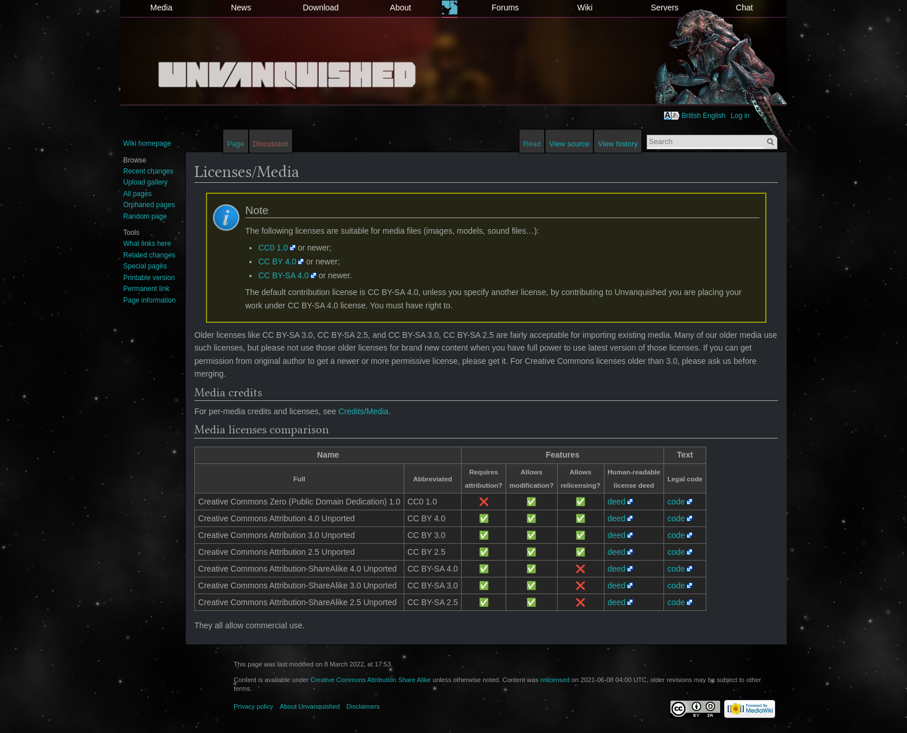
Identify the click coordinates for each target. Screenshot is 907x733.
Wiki (584, 7)
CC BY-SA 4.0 (283, 275)
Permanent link (146, 289)
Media (161, 7)
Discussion (271, 143)
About (400, 7)
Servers (665, 7)
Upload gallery (145, 182)
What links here (147, 244)
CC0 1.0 (272, 247)
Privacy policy (253, 706)
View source (569, 143)
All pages (137, 194)
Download (320, 7)
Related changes (149, 255)
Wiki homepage (147, 143)
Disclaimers (363, 706)
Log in (740, 116)
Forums (505, 7)
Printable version (149, 278)
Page (235, 143)
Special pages (145, 266)
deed (616, 501)
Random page (145, 216)
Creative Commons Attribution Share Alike (370, 679)
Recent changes (148, 171)
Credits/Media (363, 411)
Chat (744, 7)
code (676, 501)
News (241, 7)
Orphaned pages (149, 205)
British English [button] (703, 116)
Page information (149, 300)
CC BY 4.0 (277, 261)
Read (532, 143)
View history (618, 143)
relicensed (555, 679)
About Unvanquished (310, 706)
